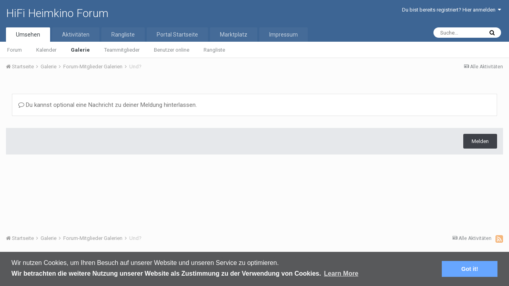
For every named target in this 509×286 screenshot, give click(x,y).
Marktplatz (233, 34)
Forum (14, 50)
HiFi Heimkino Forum (57, 13)
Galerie (80, 50)
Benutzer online (171, 50)
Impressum (283, 34)
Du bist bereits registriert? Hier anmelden (451, 10)
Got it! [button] (469, 269)
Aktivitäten (75, 34)
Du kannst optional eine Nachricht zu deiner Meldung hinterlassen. (107, 104)
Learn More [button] (341, 273)
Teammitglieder (122, 50)
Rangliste (214, 50)
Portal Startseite (177, 34)
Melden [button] (480, 141)
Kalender (46, 50)
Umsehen (28, 34)
